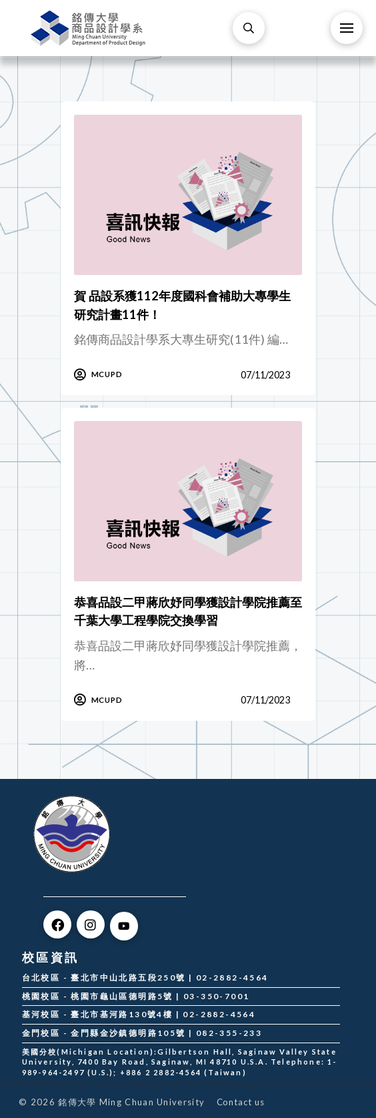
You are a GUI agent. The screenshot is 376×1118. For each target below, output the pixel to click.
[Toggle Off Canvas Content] (347, 28)
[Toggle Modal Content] (249, 28)
